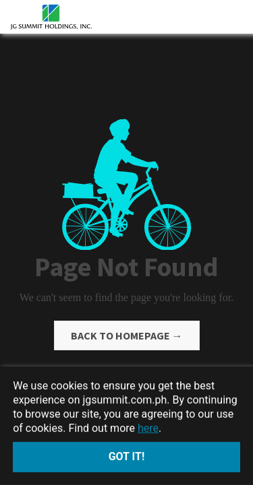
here (148, 427)
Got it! (127, 456)
